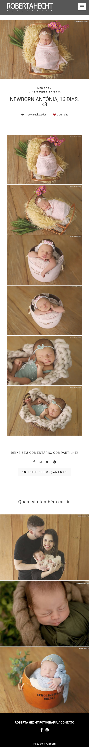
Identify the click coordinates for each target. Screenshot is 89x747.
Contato (67, 722)
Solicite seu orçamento (44, 472)
